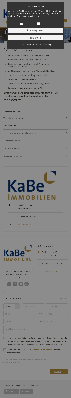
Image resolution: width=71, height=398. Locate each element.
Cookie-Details (25, 44)
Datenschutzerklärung (42, 44)
